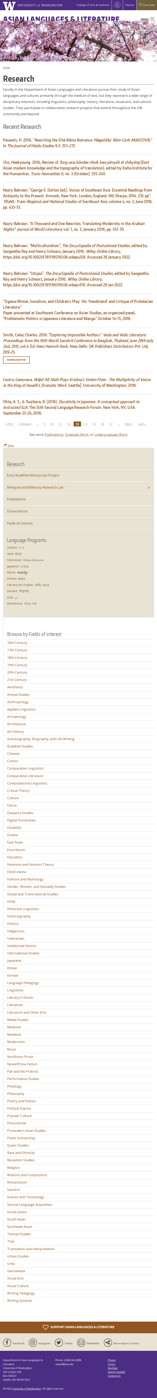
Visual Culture (18, 1286)
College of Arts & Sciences (92, 5)
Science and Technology (25, 1197)
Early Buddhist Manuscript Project (33, 475)
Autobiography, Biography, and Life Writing (40, 739)
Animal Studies (18, 694)
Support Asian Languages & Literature (78, 1327)
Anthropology (18, 702)
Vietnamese (14, 603)
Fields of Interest (20, 523)
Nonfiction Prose (20, 1056)
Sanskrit (12, 591)
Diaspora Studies (20, 813)
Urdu (10, 597)
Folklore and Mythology (25, 879)
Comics (12, 761)
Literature (15, 1005)
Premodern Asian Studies (26, 1130)
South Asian (16, 1219)
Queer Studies (18, 1145)
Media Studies (18, 1020)
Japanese (13, 566)
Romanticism (17, 1182)
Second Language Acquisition (29, 1204)
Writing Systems (19, 1300)
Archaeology (16, 716)
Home (6, 67)
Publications (54, 434)
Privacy (112, 1360)
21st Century (17, 679)
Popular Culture (19, 1115)
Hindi (10, 554)
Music (11, 1049)
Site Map (113, 1368)
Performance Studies (23, 1079)
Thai (10, 1241)
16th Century (17, 642)
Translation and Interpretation (31, 1249)
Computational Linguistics (27, 783)
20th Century (17, 672)
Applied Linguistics (21, 709)
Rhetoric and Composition (27, 1175)
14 (86, 424)
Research (16, 464)
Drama (12, 835)
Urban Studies (18, 1256)
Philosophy (15, 1093)
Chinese (12, 547)
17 (111, 424)
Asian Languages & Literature (61, 19)
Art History (15, 731)
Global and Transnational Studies (32, 894)
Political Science (19, 1108)
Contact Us (114, 1376)
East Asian (15, 842)
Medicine (14, 1027)
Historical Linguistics (23, 909)
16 (103, 424)
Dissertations (17, 511)
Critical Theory (18, 790)
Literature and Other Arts (26, 1012)
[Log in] (117, 5)
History (12, 923)
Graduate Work (77, 434)
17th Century (17, 650)
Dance (12, 805)
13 (78, 424)
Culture (13, 798)
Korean (12, 578)
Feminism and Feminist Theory (30, 864)
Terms (111, 1364)
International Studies (23, 953)
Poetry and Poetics (21, 1101)
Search (130, 5)
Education (14, 857)
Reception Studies (21, 1160)
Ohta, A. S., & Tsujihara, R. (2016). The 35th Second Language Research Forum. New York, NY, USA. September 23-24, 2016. (71, 407)
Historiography (19, 916)
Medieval (14, 1034)
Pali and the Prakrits (20, 585)
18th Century (17, 657)
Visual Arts (15, 1278)
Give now (147, 5)
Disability (14, 827)
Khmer (11, 572)
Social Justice (17, 1212)
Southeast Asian (19, 1226)
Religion (13, 1167)
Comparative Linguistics (25, 768)
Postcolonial (16, 1123)
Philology (14, 1086)
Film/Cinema (16, 872)
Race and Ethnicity (21, 1152)
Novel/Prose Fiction (22, 1064)
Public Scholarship (21, 1138)
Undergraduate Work (110, 434)
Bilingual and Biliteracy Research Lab (35, 487)
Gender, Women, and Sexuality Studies (36, 886)
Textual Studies (19, 1234)
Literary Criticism (20, 997)
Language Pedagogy (23, 983)
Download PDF (16, 359)
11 (61, 424)
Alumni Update (116, 1372)
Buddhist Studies (20, 746)
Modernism (16, 1042)
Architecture (16, 724)
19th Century (17, 665)
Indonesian (14, 560)
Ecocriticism (16, 850)
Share (9, 445)
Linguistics (15, 990)
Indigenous (16, 931)
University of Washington (26, 1388)
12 (70, 424)
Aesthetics (15, 687)
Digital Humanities (21, 820)
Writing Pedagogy (21, 1293)
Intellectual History (21, 946)
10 (53, 424)
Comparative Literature (25, 776)
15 (95, 424)
